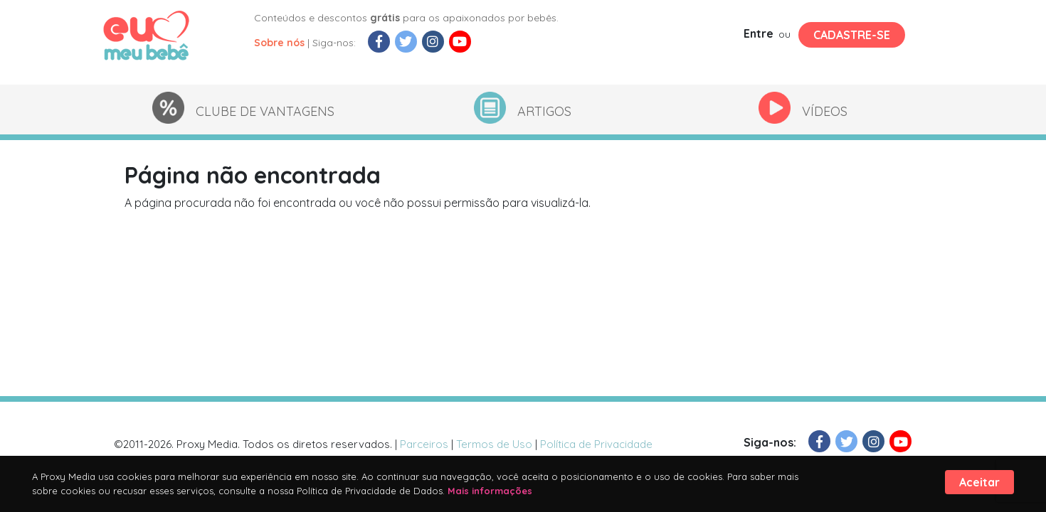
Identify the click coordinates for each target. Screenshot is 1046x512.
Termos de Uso (494, 444)
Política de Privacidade (596, 444)
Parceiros (424, 444)
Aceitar (979, 482)
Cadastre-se (851, 35)
